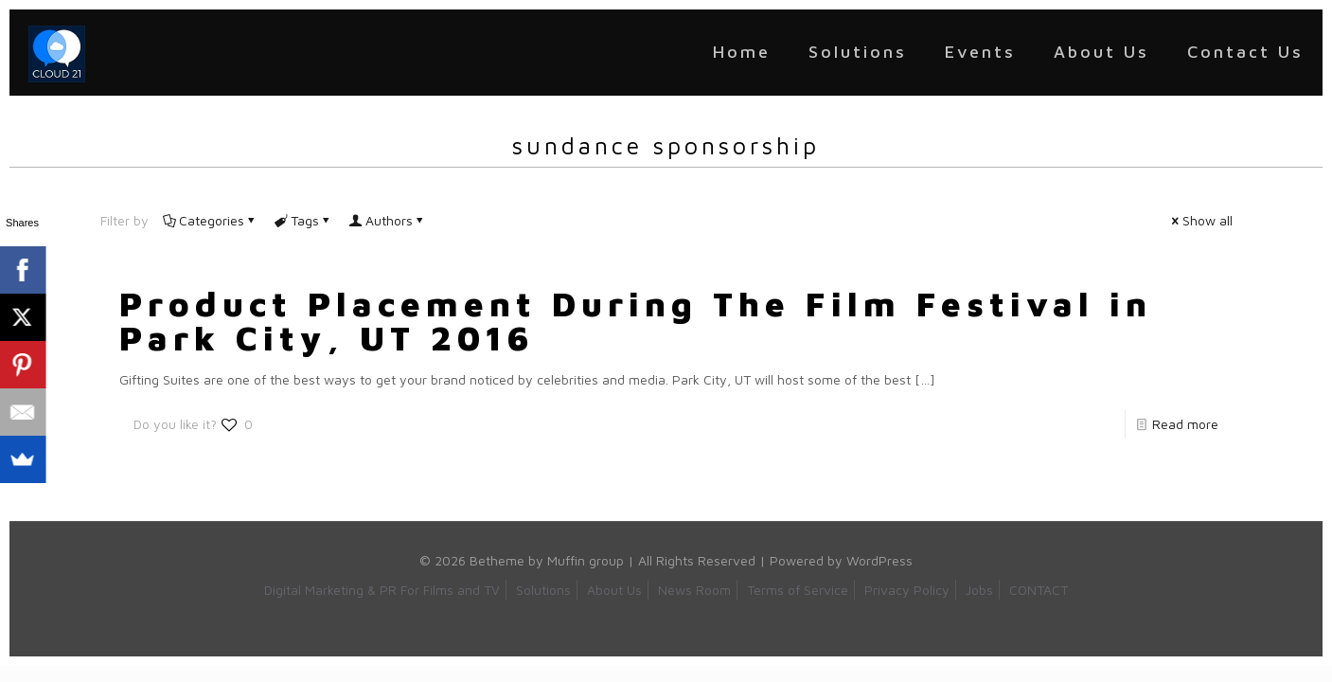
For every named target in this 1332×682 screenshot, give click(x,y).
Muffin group (585, 560)
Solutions (543, 590)
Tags (303, 220)
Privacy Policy (907, 590)
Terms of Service (797, 590)
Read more (1185, 424)
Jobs (979, 590)
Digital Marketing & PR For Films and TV (382, 590)
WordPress (879, 560)
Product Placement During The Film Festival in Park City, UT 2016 (635, 320)
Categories (210, 220)
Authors (387, 220)
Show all (1201, 220)
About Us (614, 590)
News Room (694, 590)
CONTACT (1038, 590)
